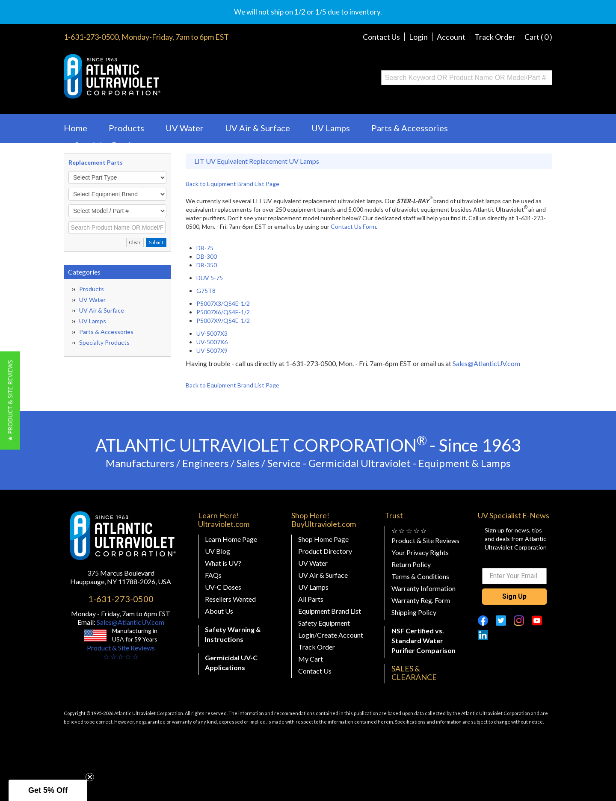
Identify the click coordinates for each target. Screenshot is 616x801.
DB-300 (206, 256)
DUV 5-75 (209, 277)
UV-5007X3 (212, 333)
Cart (538, 36)
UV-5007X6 (212, 342)
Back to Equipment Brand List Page (232, 183)
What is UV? (223, 563)
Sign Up (514, 596)
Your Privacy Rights (420, 552)
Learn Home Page (231, 539)
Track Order (494, 36)
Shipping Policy (413, 612)
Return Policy (411, 564)
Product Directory (325, 551)
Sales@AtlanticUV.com (486, 363)
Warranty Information (423, 588)
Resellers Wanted (230, 599)
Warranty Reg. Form (420, 600)
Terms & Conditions (420, 576)
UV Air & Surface (257, 128)
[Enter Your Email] (514, 576)
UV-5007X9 (212, 350)
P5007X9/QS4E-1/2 (223, 320)
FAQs (213, 575)
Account (451, 36)
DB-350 (206, 265)
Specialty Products (110, 145)
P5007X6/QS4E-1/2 (223, 312)
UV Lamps (330, 128)
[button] (10, 401)
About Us (219, 611)
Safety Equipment (324, 623)
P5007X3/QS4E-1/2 (223, 303)
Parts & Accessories (409, 128)
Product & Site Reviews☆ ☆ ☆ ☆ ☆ (121, 652)
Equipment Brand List (329, 611)
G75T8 (206, 290)
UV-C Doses (223, 587)
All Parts (310, 599)
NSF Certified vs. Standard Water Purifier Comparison (423, 640)
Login (418, 36)
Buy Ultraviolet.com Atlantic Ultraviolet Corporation (146, 76)
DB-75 (204, 247)
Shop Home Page (323, 539)
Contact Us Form (353, 226)
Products (126, 128)
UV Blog (217, 551)
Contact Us (381, 36)
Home (75, 128)
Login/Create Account (330, 635)
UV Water (185, 128)
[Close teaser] (90, 777)
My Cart (310, 659)
